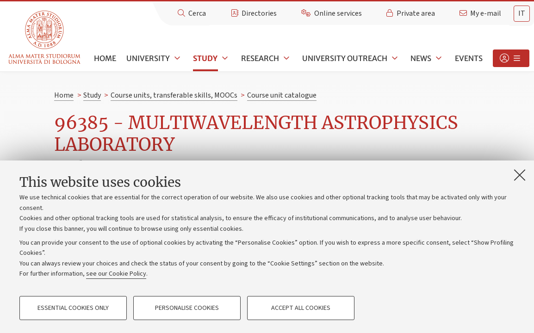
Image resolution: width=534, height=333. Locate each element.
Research (260, 58)
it (521, 13)
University (148, 58)
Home (105, 58)
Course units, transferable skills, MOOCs (174, 95)
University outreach (344, 58)
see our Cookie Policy (116, 273)
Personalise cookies (187, 308)
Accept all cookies (300, 308)
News (420, 58)
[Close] (519, 174)
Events (469, 58)
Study (205, 58)
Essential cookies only (73, 308)
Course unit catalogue (282, 95)
